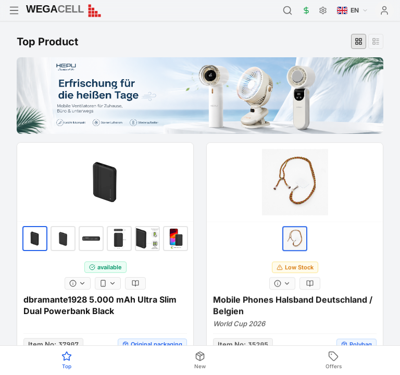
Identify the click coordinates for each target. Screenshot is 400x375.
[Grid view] (358, 41)
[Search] (287, 10)
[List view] (375, 41)
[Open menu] (14, 10)
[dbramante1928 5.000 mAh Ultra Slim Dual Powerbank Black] (105, 187)
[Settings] (323, 10)
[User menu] (384, 10)
